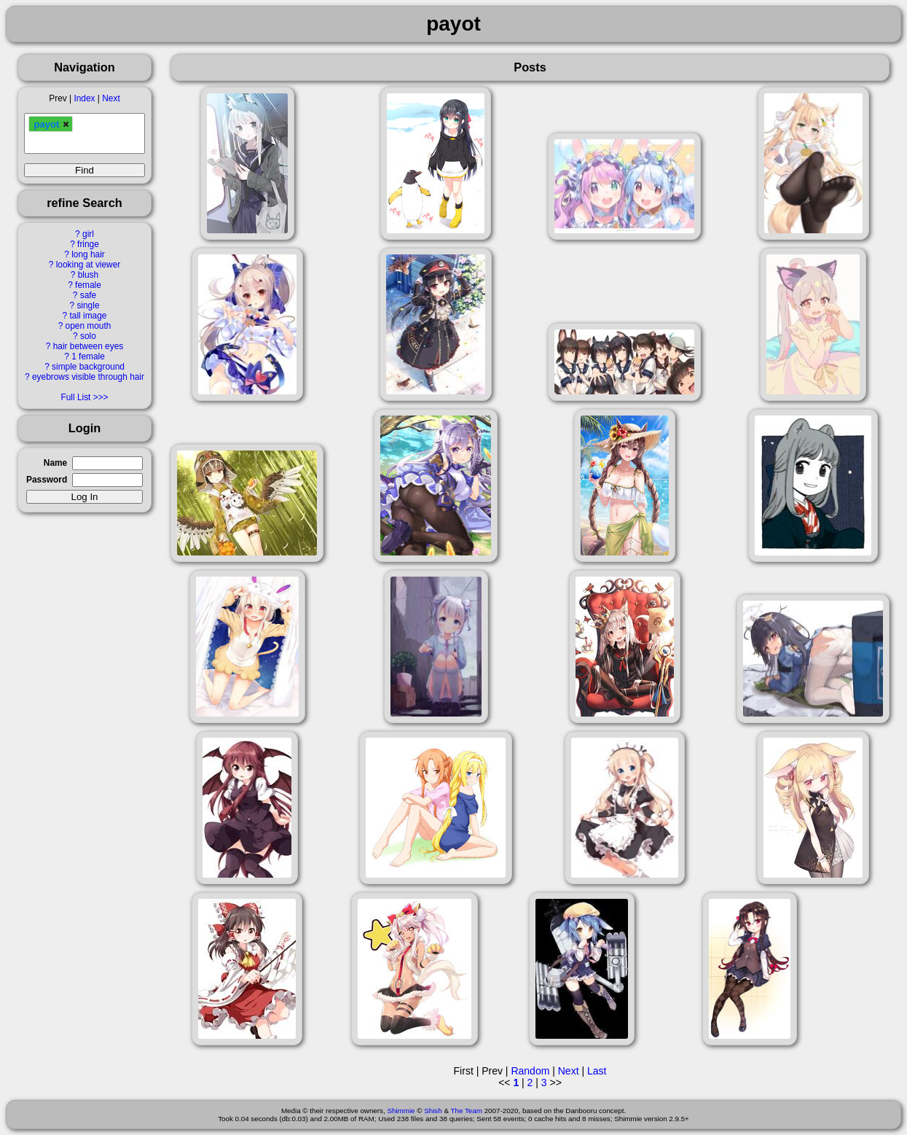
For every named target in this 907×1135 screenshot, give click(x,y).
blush (88, 275)
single (87, 305)
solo (88, 336)
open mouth (88, 326)
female (88, 285)
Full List (75, 397)
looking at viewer (88, 265)
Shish (433, 1111)
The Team (466, 1111)
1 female (88, 356)
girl (88, 234)
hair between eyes (88, 346)
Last (596, 1071)
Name (55, 463)
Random (530, 1071)
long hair (88, 254)
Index (84, 98)
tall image (88, 316)
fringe (88, 244)
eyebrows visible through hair (88, 377)
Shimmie (401, 1111)
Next (110, 98)
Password (46, 480)
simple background (88, 367)
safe (88, 295)
